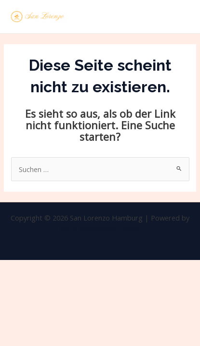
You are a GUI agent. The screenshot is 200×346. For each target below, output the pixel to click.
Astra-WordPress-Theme (100, 229)
